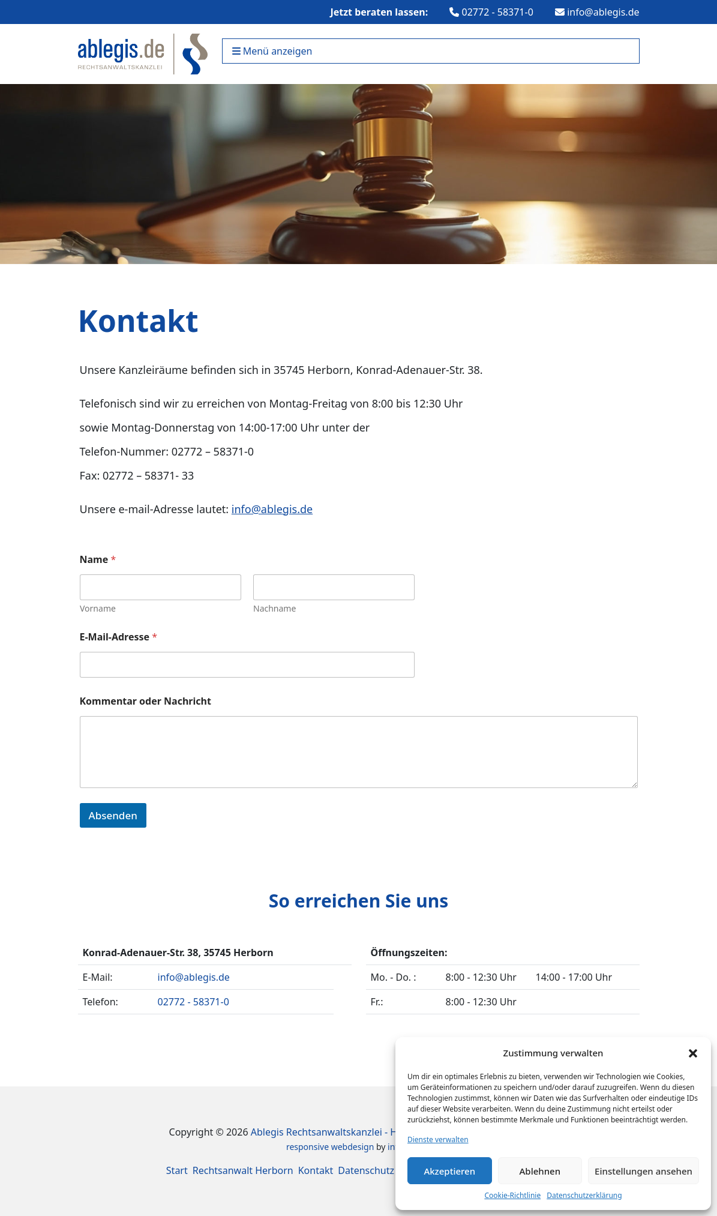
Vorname (98, 608)
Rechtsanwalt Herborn (243, 1170)
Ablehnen (540, 1171)
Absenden (113, 815)
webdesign (352, 1146)
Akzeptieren (449, 1171)
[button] (693, 1053)
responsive (307, 1146)
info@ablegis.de (597, 12)
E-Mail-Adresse (119, 637)
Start (177, 1170)
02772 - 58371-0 (491, 12)
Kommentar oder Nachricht (145, 701)
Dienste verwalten (438, 1139)
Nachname (274, 608)
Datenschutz (366, 1170)
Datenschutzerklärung (584, 1195)
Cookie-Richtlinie (512, 1195)
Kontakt (316, 1170)
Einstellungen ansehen (643, 1171)
